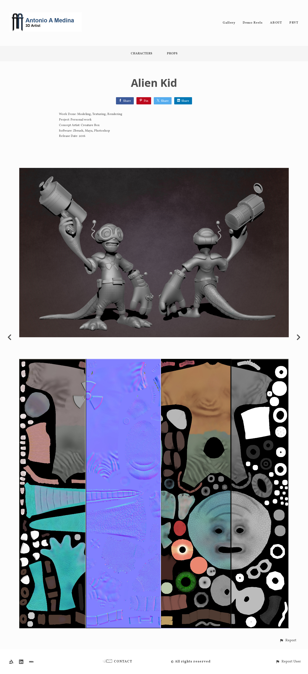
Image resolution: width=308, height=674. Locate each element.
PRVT (293, 23)
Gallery (229, 23)
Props (172, 53)
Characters (141, 53)
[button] (287, 640)
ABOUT (276, 23)
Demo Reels (253, 23)
